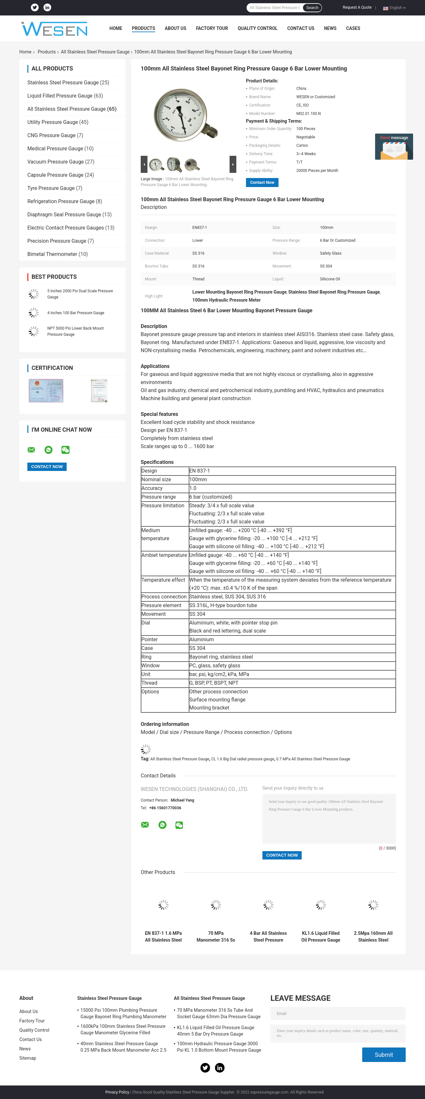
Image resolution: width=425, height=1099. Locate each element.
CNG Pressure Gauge (51, 135)
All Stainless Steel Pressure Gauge (95, 51)
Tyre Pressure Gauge (51, 188)
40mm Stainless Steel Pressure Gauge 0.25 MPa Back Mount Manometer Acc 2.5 (123, 1047)
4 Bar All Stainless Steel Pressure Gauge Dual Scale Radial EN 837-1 (268, 937)
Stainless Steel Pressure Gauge (63, 83)
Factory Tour (212, 28)
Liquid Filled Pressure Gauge (59, 96)
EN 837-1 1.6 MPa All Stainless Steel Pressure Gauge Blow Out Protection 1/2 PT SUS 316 (163, 937)
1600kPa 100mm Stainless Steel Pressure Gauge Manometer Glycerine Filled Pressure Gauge (122, 1030)
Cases (353, 28)
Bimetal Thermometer (52, 254)
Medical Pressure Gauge (55, 149)
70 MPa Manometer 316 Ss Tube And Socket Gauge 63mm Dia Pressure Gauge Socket (216, 937)
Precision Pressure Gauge (56, 241)
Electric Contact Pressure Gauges (65, 228)
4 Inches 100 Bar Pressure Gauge (75, 313)
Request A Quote (357, 7)
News (330, 28)
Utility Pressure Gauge (52, 122)
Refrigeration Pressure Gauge (60, 201)
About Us (175, 28)
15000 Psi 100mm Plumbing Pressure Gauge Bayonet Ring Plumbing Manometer (123, 1013)
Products (143, 28)
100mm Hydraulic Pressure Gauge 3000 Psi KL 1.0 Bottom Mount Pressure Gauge (219, 1047)
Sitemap (27, 1058)
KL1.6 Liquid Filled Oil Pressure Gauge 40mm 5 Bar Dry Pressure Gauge (320, 937)
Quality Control (258, 28)
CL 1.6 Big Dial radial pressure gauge (242, 759)
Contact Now (262, 182)
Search (312, 7)
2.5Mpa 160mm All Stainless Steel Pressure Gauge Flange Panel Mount (373, 937)
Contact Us (300, 28)
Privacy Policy (117, 1092)
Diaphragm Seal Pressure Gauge (64, 214)
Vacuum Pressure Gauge (55, 162)
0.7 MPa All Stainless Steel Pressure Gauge (313, 759)
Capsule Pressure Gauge (55, 175)
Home (115, 28)
